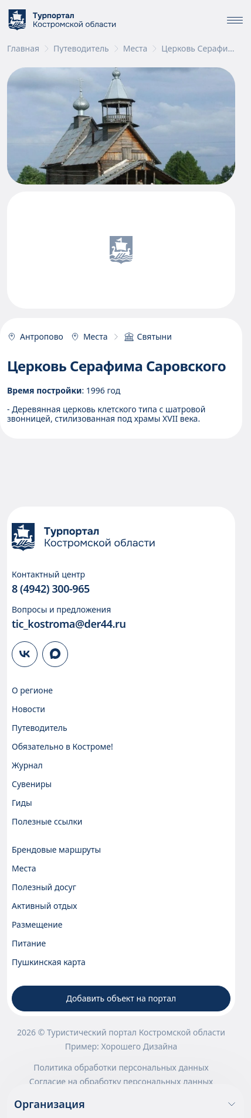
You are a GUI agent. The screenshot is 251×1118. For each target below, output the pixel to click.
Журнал (27, 765)
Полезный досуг (44, 887)
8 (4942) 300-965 (51, 588)
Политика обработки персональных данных (120, 1067)
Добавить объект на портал (121, 998)
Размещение (37, 924)
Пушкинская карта (49, 961)
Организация (125, 1104)
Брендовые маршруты (56, 849)
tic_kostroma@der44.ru (69, 624)
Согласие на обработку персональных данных (121, 1081)
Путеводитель (81, 48)
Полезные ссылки (47, 821)
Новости (28, 708)
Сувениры (32, 783)
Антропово (35, 336)
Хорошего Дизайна (139, 1046)
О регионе (32, 690)
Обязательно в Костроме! (62, 746)
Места (135, 48)
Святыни (148, 336)
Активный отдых (44, 905)
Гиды (22, 802)
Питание (29, 943)
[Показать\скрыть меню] (234, 20)
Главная (23, 48)
